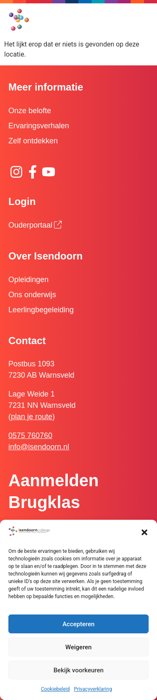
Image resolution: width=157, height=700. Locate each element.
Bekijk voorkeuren (79, 670)
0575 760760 (30, 435)
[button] (144, 532)
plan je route (31, 416)
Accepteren (78, 624)
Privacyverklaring (93, 689)
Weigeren (78, 647)
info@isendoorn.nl (38, 447)
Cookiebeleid (55, 689)
